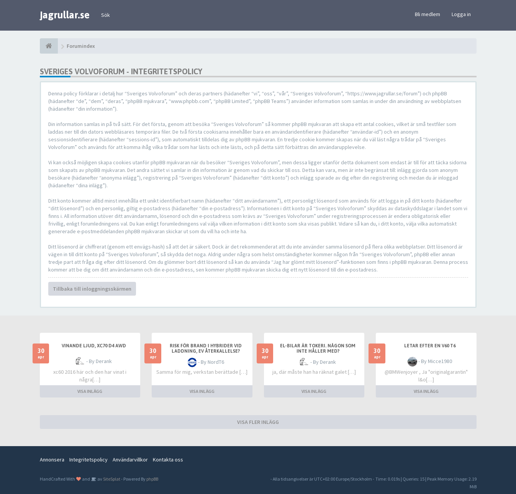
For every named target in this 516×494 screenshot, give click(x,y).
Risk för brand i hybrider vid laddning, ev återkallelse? (206, 348)
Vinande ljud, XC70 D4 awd (94, 345)
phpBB (152, 479)
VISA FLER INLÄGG (258, 422)
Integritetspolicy (88, 459)
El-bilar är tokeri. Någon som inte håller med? (317, 348)
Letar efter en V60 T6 (429, 345)
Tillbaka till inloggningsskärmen (92, 288)
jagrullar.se (65, 15)
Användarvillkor (130, 459)
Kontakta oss (168, 459)
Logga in (461, 14)
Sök (105, 14)
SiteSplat (111, 479)
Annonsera (52, 459)
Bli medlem (427, 14)
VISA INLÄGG (89, 391)
